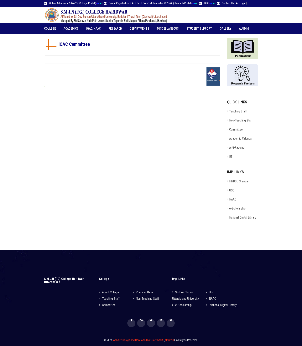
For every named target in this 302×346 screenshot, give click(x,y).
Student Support (199, 28)
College (50, 28)
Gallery (225, 28)
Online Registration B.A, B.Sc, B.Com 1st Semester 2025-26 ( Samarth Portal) (150, 3)
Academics (71, 28)
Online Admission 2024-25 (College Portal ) (72, 3)
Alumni (244, 28)
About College (109, 292)
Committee (236, 129)
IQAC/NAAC (93, 28)
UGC (231, 190)
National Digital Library (242, 217)
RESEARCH (115, 28)
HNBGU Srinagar (239, 181)
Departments (139, 28)
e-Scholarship (237, 208)
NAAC (232, 199)
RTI (231, 156)
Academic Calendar (241, 138)
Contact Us (228, 3)
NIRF (206, 3)
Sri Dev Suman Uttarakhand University (185, 295)
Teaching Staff (238, 111)
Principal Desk (143, 292)
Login (243, 3)
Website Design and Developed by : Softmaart (138, 340)
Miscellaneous (168, 28)
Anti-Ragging (236, 147)
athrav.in (169, 340)
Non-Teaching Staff (241, 120)
